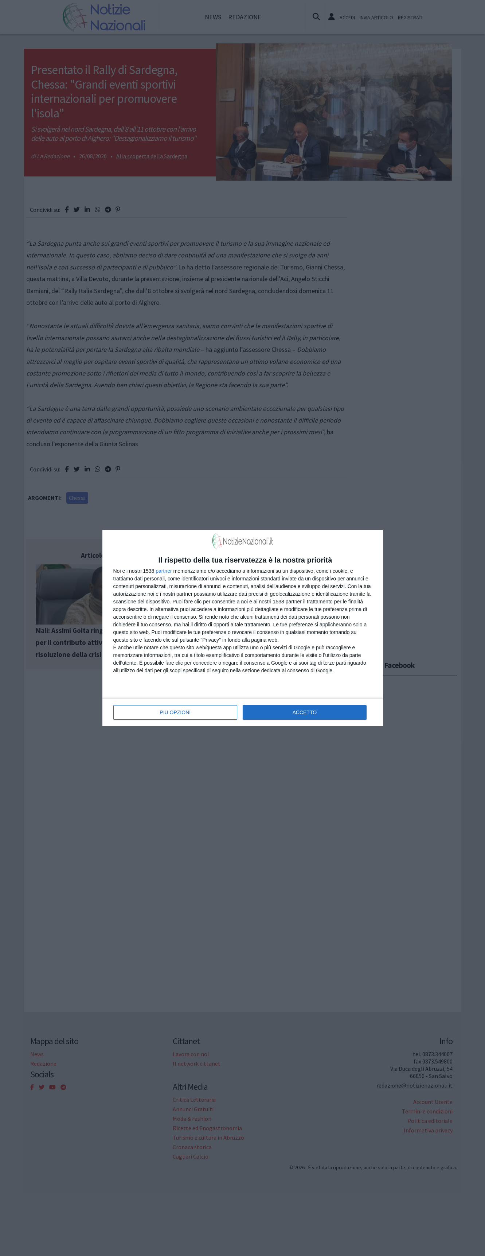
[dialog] (242, 628)
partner (164, 570)
